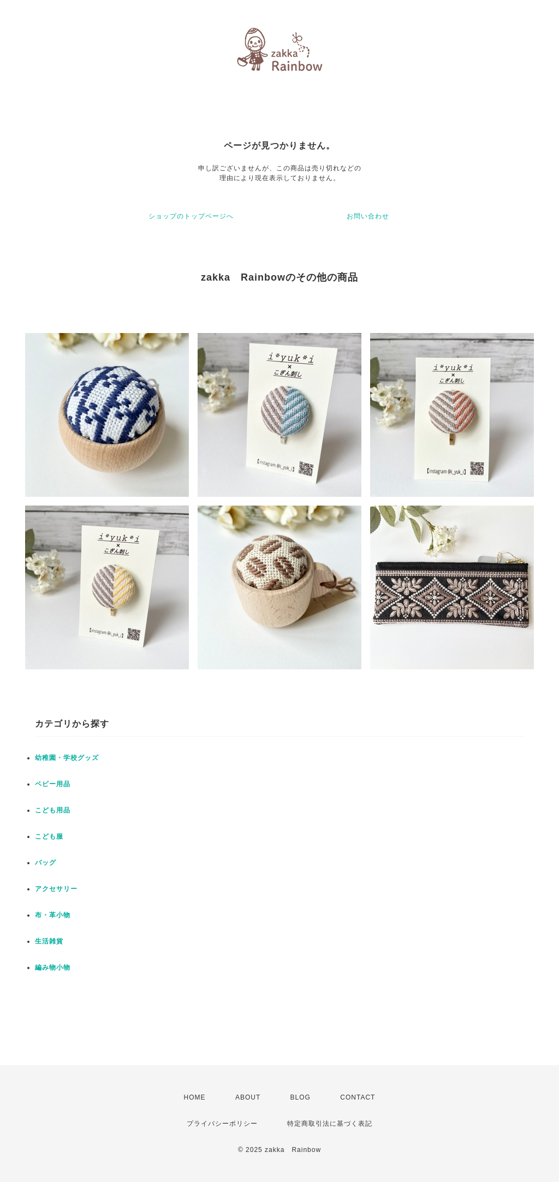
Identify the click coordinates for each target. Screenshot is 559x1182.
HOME (195, 1097)
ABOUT (247, 1097)
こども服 (49, 836)
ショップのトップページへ (191, 216)
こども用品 (52, 810)
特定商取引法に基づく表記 (329, 1123)
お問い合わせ (368, 216)
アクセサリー (56, 889)
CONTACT (357, 1097)
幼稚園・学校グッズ (67, 758)
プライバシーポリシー (222, 1123)
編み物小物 (52, 967)
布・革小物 (52, 915)
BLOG (300, 1097)
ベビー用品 (52, 784)
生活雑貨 (49, 941)
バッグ (45, 862)
